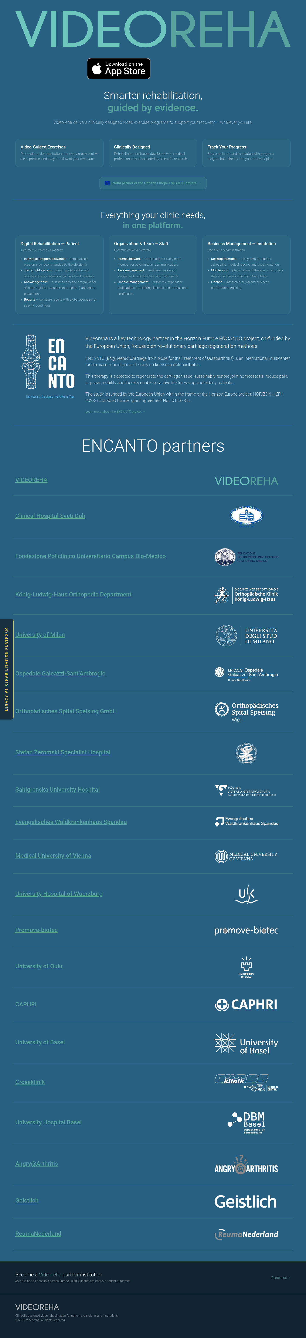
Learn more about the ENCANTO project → (115, 411)
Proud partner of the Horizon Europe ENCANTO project (153, 183)
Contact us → (281, 1278)
